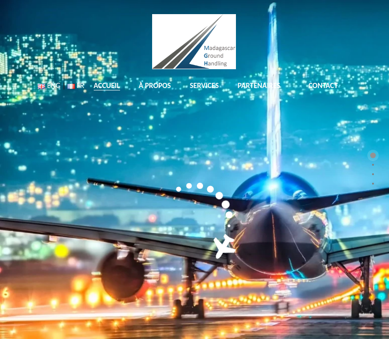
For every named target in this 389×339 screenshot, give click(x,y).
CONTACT (323, 85)
